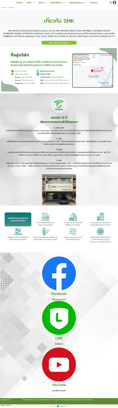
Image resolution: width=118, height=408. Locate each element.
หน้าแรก (3, 7)
